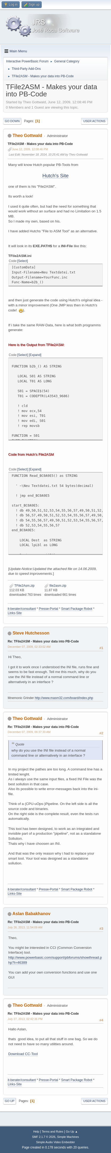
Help (36, 1131)
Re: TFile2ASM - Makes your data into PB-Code (43, 641)
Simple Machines (68, 1136)
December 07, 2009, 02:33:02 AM (29, 646)
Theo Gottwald (27, 135)
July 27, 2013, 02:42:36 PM (25, 1019)
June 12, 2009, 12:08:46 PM (30, 149)
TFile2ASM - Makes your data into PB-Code (40, 144)
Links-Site (15, 613)
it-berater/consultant (22, 609)
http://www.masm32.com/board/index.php (64, 698)
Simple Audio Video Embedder (55, 1142)
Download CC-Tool (23, 1054)
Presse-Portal (48, 609)
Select (22, 261)
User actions (94, 121)
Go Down (12, 121)
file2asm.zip (55, 586)
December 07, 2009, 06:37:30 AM (29, 732)
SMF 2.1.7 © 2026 (44, 1136)
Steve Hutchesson (30, 633)
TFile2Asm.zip (22, 586)
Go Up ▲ (72, 1131)
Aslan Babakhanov (31, 913)
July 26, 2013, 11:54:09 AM (25, 927)
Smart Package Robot (76, 609)
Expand (35, 355)
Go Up (9, 1101)
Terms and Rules (52, 1131)
